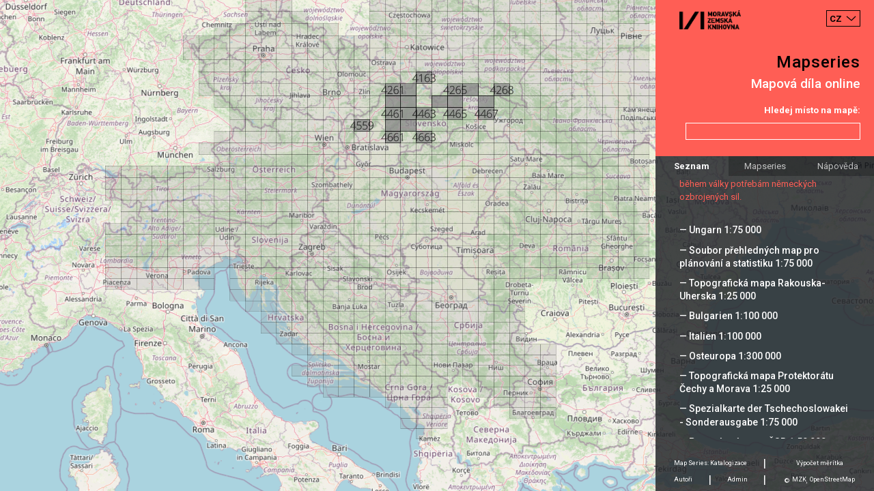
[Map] (437, 245)
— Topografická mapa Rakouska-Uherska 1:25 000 (752, 289)
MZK (799, 479)
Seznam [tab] (691, 166)
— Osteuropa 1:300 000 (730, 356)
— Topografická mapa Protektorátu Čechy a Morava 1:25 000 (756, 382)
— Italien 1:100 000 (720, 336)
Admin (737, 479)
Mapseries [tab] (765, 166)
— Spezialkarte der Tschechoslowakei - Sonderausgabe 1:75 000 (763, 415)
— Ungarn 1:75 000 (720, 229)
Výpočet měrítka (819, 463)
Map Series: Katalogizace (710, 463)
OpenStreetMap (832, 479)
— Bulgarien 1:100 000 (728, 315)
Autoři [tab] (683, 479)
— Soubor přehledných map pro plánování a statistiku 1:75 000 (749, 257)
